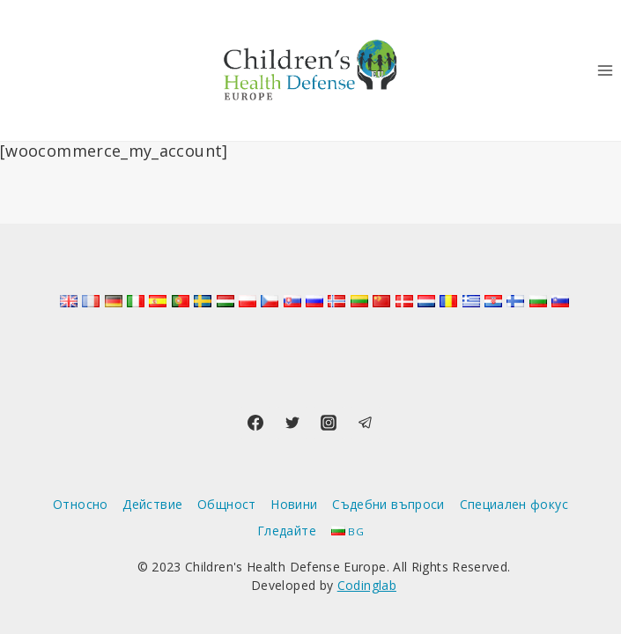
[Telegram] (365, 423)
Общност (226, 504)
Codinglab (366, 585)
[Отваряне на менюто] (604, 70)
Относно (80, 504)
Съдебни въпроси (388, 504)
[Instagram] (328, 423)
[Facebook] (255, 423)
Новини (293, 504)
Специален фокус (514, 504)
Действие (152, 504)
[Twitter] (292, 423)
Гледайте (286, 530)
